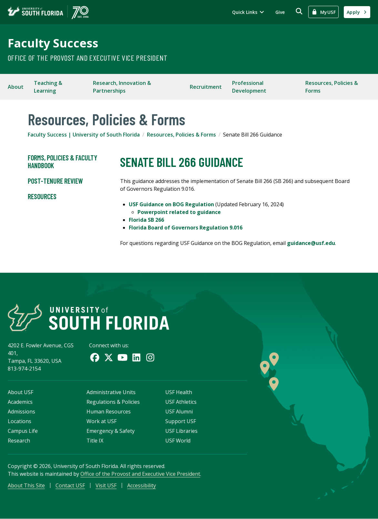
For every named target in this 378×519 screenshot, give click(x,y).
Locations (19, 421)
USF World (177, 440)
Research (19, 440)
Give (280, 12)
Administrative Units (111, 392)
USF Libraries (181, 430)
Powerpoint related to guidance (179, 212)
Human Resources (109, 411)
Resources (42, 196)
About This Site (26, 485)
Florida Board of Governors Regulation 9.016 (185, 227)
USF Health (178, 392)
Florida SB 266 (146, 219)
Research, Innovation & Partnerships (122, 86)
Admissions (21, 411)
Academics (20, 401)
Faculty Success (53, 43)
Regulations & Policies (113, 401)
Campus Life (23, 430)
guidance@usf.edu (311, 243)
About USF (20, 392)
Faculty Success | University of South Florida (84, 134)
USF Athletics (181, 401)
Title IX (95, 440)
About (16, 86)
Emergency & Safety (111, 430)
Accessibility (141, 485)
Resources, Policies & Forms (331, 86)
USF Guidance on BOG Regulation (171, 204)
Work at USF (102, 421)
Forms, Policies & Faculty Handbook (62, 161)
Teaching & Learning (48, 86)
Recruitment (206, 86)
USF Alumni (179, 411)
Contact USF (70, 485)
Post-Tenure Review (55, 181)
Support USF (180, 421)
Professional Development (249, 86)
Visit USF (106, 485)
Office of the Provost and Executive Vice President (87, 57)
